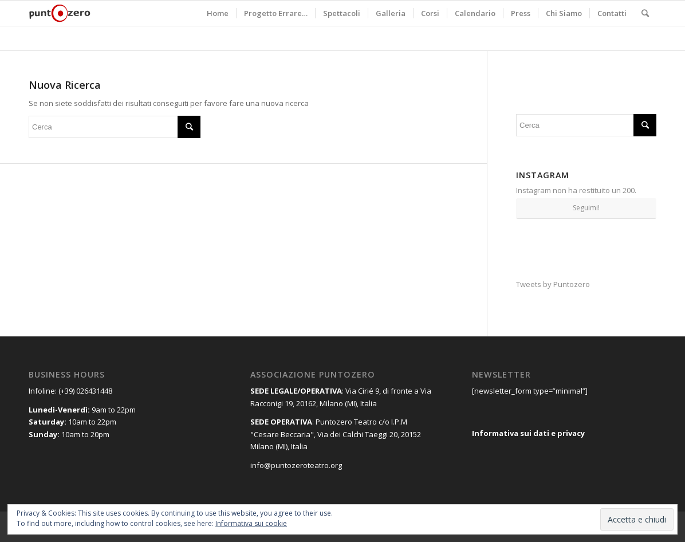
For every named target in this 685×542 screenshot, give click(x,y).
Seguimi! (586, 208)
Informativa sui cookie (251, 523)
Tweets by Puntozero (553, 284)
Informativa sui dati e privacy (528, 433)
